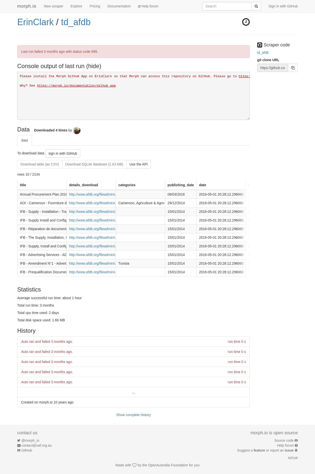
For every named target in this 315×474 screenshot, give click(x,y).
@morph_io (30, 440)
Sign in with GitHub (283, 6)
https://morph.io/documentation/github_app (76, 86)
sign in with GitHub (62, 153)
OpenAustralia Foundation (168, 465)
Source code (284, 440)
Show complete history (133, 415)
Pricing (95, 6)
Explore (76, 6)
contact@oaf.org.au (37, 445)
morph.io (26, 6)
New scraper (53, 6)
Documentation (119, 6)
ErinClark (35, 22)
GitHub (26, 450)
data (24, 140)
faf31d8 (293, 458)
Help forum (148, 6)
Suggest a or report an (266, 450)
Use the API (138, 164)
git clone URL (268, 60)
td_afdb (76, 22)
